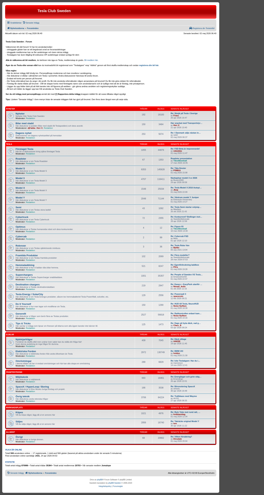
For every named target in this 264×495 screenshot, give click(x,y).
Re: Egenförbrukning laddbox (185, 265)
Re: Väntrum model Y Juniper (185, 197)
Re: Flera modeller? (180, 255)
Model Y (20, 197)
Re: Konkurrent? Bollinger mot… (186, 217)
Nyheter (10, 109)
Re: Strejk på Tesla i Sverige (184, 113)
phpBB (99, 480)
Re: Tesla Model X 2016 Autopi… (186, 188)
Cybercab (21, 236)
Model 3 (20, 178)
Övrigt (19, 437)
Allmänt (10, 432)
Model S (20, 168)
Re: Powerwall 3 (178, 294)
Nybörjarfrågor (24, 339)
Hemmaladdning (25, 265)
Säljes (19, 421)
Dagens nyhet (23, 133)
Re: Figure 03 (177, 226)
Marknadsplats (14, 408)
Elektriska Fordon (26, 351)
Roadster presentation (181, 158)
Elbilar (10, 335)
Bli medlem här (91, 60)
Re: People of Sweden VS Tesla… (187, 274)
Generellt (21, 313)
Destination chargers (28, 284)
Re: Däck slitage (178, 339)
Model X (20, 188)
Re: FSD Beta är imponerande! (185, 149)
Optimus (20, 226)
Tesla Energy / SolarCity (29, 294)
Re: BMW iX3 (177, 351)
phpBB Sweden (114, 483)
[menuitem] (31, 23)
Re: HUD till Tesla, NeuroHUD (185, 304)
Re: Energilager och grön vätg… (186, 377)
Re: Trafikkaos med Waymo (184, 396)
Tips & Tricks (23, 323)
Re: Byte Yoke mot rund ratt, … (185, 412)
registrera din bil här (149, 65)
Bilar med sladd (25, 123)
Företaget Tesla (24, 149)
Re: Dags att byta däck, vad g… (186, 323)
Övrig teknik (23, 396)
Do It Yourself (23, 304)
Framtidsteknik (14, 372)
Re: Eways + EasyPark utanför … (186, 284)
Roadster (21, 158)
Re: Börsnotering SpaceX (183, 386)
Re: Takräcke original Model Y (185, 421)
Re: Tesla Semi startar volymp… (186, 207)
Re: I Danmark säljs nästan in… (186, 133)
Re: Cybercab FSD (179, 236)
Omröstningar (24, 361)
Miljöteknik (22, 377)
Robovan (21, 245)
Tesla (9, 144)
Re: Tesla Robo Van (180, 245)
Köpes (19, 412)
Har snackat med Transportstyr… (186, 123)
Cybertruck (22, 217)
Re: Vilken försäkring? (181, 437)
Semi (18, 207)
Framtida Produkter (27, 255)
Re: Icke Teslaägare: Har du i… (185, 361)
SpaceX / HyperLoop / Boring (32, 386)
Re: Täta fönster (178, 168)
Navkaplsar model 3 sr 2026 (184, 178)
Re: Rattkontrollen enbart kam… (186, 313)
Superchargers (24, 274)
